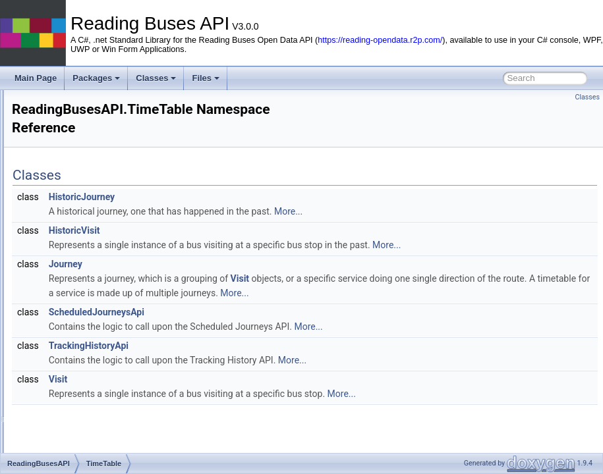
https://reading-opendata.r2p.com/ (380, 40)
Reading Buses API (46, 100)
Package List (55, 158)
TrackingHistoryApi (253, 360)
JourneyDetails (80, 245)
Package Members (66, 303)
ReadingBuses (79, 289)
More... (453, 211)
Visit (405, 278)
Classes (156, 78)
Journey (230, 264)
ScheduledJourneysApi (261, 326)
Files (205, 78)
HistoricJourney (246, 197)
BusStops (71, 202)
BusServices (76, 187)
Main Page (35, 78)
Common (70, 216)
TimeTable (72, 260)
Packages (96, 78)
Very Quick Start (51, 129)
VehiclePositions (82, 274)
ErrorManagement (86, 231)
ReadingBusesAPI (75, 173)
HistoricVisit (239, 230)
